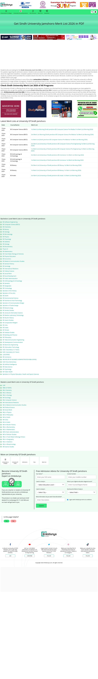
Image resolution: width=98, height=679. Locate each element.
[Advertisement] (49, 52)
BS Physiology (7, 239)
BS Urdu (5, 325)
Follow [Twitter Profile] (49, 556)
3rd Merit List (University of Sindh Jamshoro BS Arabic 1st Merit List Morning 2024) (56, 175)
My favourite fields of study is (75, 489)
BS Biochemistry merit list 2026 (14, 92)
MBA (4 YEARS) (7, 388)
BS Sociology (6, 266)
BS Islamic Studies (8, 320)
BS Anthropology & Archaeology (12, 281)
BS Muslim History (8, 318)
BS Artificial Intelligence (10, 364)
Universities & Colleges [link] (6, 12)
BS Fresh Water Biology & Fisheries (13, 254)
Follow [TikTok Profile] (88, 556)
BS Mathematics (7, 251)
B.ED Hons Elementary (9, 362)
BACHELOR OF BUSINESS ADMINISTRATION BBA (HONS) (20, 359)
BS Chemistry (7, 227)
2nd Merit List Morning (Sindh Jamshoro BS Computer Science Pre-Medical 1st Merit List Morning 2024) (62, 134)
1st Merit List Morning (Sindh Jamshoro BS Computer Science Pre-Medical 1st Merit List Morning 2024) (62, 129)
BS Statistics (6, 242)
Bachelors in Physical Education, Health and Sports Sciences (21, 374)
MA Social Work (7, 410)
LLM (4, 385)
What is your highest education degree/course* (79, 481)
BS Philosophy (7, 337)
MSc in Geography (8, 439)
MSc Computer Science (9, 400)
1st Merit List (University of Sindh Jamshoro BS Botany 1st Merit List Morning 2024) (56, 170)
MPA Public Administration (11, 432)
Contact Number (71, 474)
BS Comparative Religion (10, 323)
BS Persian (6, 330)
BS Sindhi (5, 296)
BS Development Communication (13, 342)
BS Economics (7, 259)
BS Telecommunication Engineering (13, 340)
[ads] (11, 109)
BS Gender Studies (8, 310)
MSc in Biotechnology (9, 444)
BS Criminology (7, 288)
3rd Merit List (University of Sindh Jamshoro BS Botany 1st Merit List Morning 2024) (56, 165)
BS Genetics (6, 283)
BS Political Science (8, 271)
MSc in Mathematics (9, 429)
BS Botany (6, 229)
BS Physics (6, 237)
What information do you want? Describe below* (49, 496)
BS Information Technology (11, 347)
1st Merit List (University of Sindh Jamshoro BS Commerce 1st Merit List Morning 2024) (57, 160)
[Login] (95, 11)
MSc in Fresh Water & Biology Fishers (14, 437)
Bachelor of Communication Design (13, 303)
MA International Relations (11, 402)
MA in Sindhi (6, 417)
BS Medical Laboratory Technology (13, 315)
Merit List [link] (40, 12)
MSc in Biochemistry (9, 427)
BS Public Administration (10, 278)
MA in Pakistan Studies (9, 434)
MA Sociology (7, 397)
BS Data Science (7, 367)
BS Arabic (5, 327)
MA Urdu (5, 420)
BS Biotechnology (8, 308)
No (13, 521)
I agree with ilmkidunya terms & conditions (80, 499)
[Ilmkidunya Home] (10, 4)
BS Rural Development (9, 276)
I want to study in (40, 481)
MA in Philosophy (8, 415)
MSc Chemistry (7, 390)
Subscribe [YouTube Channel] (29, 556)
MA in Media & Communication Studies (14, 405)
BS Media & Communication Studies (13, 261)
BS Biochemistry (7, 246)
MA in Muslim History (9, 425)
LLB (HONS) (6, 354)
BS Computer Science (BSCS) (11, 224)
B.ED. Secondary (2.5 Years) (11, 352)
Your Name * (39, 474)
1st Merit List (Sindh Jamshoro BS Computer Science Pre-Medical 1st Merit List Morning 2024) (59, 139)
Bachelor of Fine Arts (9, 293)
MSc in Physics (7, 412)
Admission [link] (46, 12)
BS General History (8, 264)
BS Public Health (8, 372)
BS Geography (7, 286)
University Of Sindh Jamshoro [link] (20, 12)
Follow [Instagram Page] (68, 556)
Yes (6, 521)
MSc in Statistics (7, 442)
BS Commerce (7, 357)
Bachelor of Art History (9, 291)
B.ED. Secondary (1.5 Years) (11, 350)
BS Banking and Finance (10, 335)
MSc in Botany (7, 393)
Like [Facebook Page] (10, 556)
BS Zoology (6, 244)
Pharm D (5, 249)
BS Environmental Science (10, 298)
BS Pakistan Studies (8, 332)
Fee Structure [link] (33, 12)
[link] (28, 5)
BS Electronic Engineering (10, 345)
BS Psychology (7, 369)
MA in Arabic (6, 422)
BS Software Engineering (10, 222)
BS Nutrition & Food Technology (12, 300)
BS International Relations (10, 269)
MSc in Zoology (7, 395)
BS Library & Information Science (13, 313)
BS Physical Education (9, 256)
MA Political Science (9, 407)
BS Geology (6, 232)
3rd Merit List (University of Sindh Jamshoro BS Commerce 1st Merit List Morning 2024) (57, 155)
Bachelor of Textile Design (10, 305)
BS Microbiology (7, 234)
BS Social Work (7, 273)
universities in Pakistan (41, 79)
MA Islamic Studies (8, 447)
